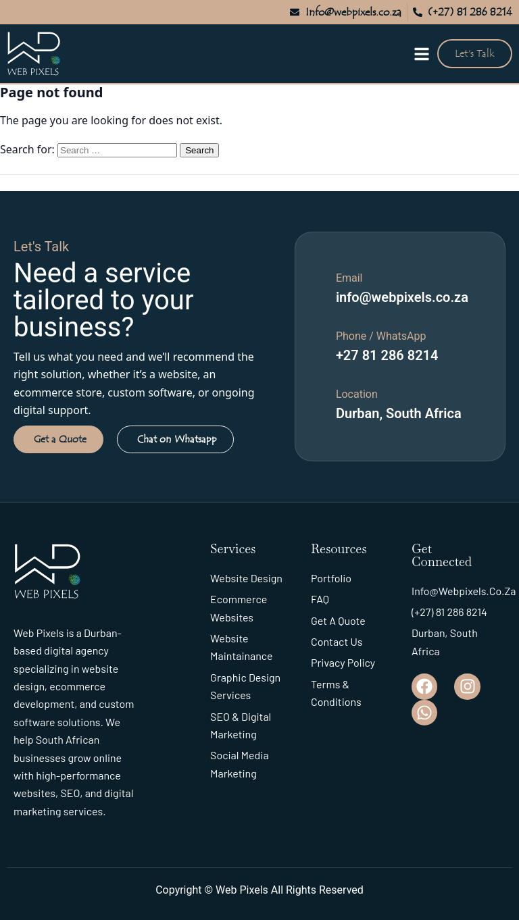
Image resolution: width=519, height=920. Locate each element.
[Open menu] (422, 54)
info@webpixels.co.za (402, 297)
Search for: (27, 149)
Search (199, 150)
